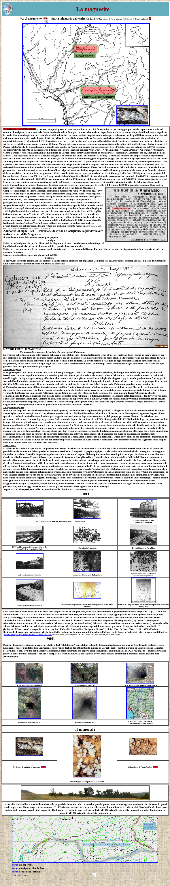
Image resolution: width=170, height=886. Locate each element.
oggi (29, 638)
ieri (86, 493)
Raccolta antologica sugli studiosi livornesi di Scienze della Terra (28, 635)
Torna (15, 864)
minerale (87, 729)
